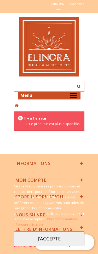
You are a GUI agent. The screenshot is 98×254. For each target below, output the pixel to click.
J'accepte (49, 238)
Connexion (76, 4)
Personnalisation (29, 224)
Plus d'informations (62, 219)
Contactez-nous (58, 6)
